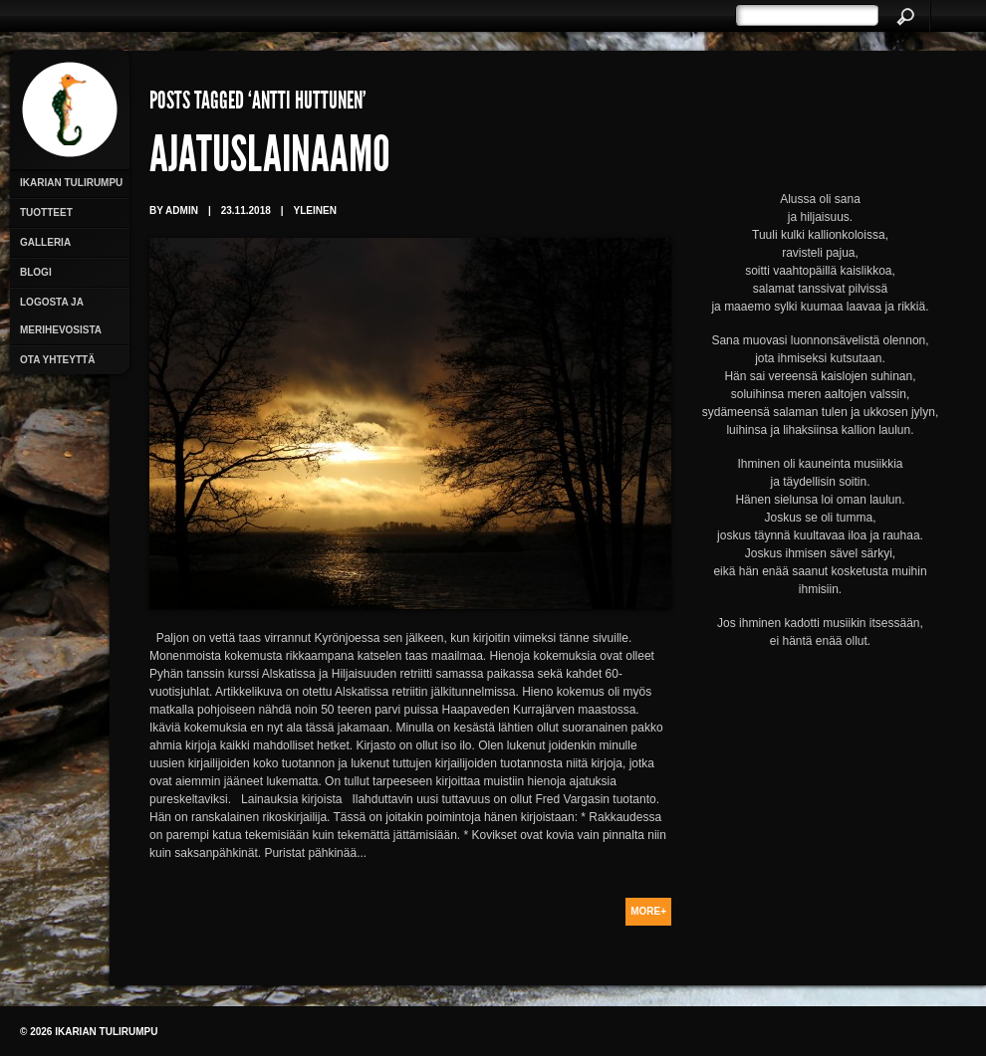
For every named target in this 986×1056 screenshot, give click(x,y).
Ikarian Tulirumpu (71, 182)
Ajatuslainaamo (269, 159)
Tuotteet (46, 212)
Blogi (36, 272)
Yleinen (315, 210)
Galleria (45, 242)
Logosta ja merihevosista (61, 316)
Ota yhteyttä (57, 359)
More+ (648, 911)
